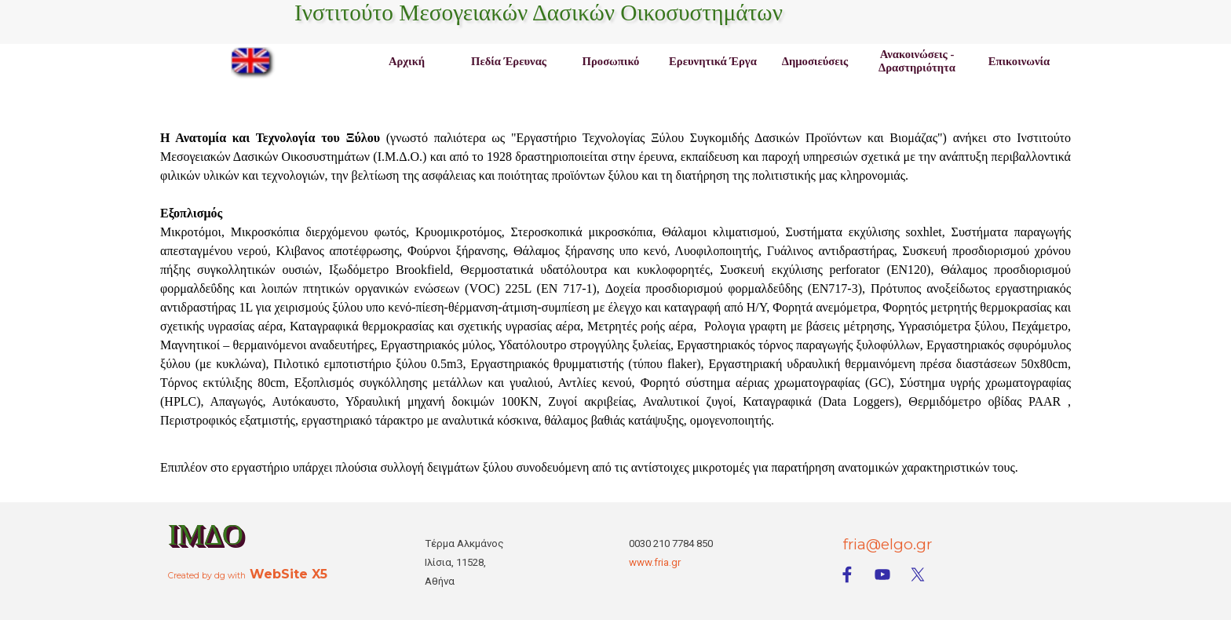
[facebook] (847, 574)
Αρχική (407, 61)
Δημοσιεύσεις (815, 61)
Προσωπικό (611, 61)
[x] (917, 574)
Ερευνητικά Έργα (713, 61)
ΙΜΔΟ (205, 535)
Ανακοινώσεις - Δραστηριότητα (917, 61)
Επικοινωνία (1019, 61)
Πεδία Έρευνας (508, 61)
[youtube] (882, 574)
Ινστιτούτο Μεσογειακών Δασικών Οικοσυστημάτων (538, 12)
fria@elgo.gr (887, 544)
